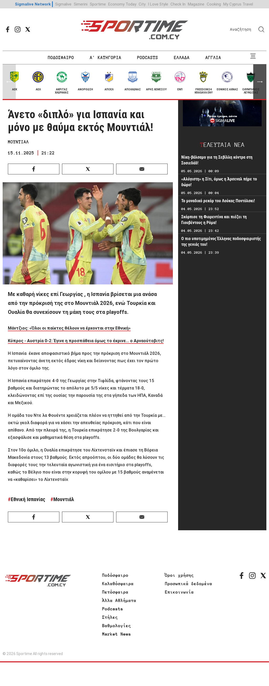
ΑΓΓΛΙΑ (213, 57)
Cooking (214, 4)
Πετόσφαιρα (115, 592)
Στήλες (110, 617)
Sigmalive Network (33, 4)
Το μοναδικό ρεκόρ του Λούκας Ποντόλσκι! (218, 200)
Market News (116, 634)
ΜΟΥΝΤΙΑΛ (18, 141)
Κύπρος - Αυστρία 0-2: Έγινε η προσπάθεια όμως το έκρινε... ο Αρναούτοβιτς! (86, 340)
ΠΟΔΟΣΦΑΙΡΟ (61, 57)
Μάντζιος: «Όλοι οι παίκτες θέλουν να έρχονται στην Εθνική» (69, 328)
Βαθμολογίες (116, 625)
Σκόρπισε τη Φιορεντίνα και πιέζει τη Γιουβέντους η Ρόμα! (214, 219)
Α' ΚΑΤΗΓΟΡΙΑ (105, 57)
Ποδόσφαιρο (115, 575)
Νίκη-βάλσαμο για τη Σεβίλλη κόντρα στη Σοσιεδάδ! (216, 160)
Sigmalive (63, 4)
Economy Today (122, 4)
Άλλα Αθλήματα (119, 600)
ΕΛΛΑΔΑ (182, 57)
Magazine (196, 4)
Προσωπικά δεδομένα (188, 583)
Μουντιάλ (63, 499)
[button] (259, 81)
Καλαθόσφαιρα (118, 583)
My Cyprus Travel (238, 4)
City (142, 4)
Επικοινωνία (179, 592)
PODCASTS (147, 57)
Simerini (80, 4)
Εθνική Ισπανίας (28, 499)
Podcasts (112, 608)
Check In (177, 4)
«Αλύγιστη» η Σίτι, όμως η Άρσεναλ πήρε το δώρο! (219, 181)
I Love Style (158, 4)
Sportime (98, 4)
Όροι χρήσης (179, 575)
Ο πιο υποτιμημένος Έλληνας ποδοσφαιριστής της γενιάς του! (221, 241)
